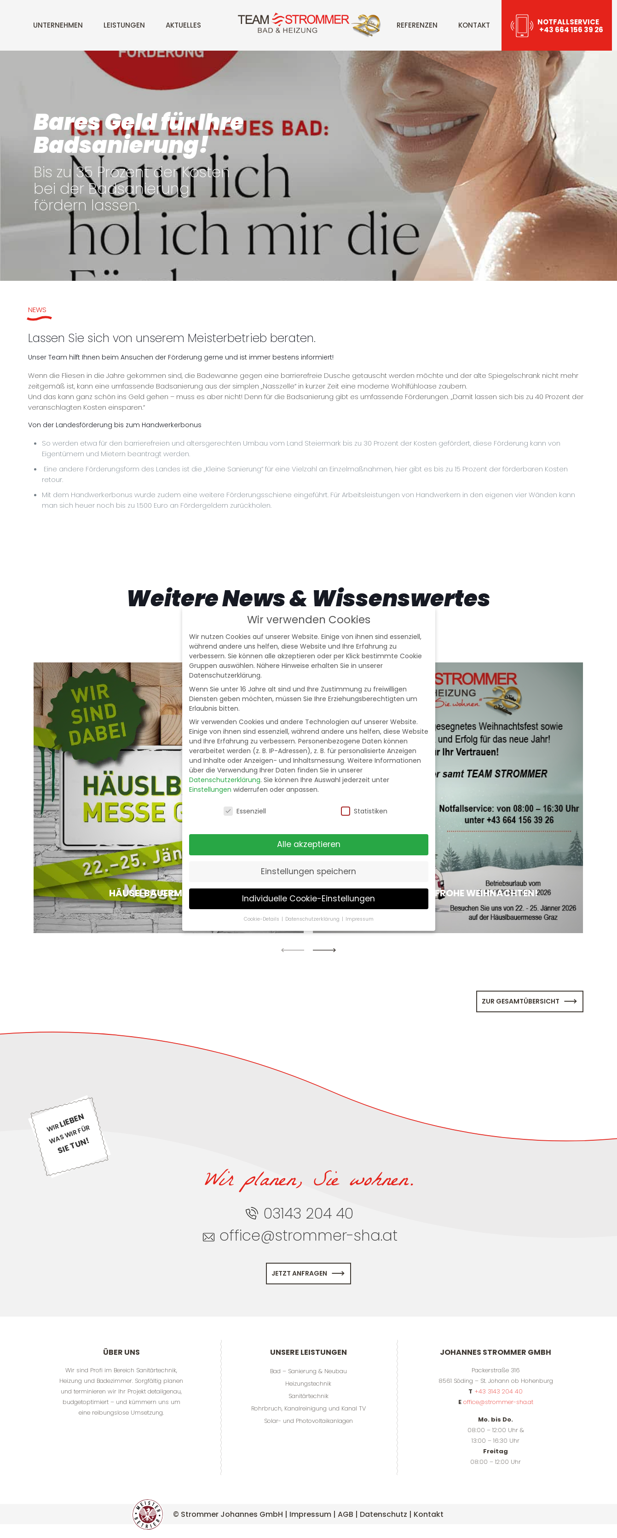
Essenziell (245, 811)
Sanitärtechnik (308, 1396)
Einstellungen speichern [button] (308, 871)
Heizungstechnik (308, 1383)
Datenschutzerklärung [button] (313, 919)
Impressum (310, 1514)
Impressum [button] (360, 919)
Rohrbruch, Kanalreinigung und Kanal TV (308, 1408)
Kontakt (429, 1514)
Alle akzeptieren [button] (308, 844)
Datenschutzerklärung (224, 779)
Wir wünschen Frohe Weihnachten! (448, 893)
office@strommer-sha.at (498, 1402)
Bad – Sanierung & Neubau (308, 1371)
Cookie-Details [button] (262, 919)
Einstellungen (210, 789)
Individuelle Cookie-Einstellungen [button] (308, 898)
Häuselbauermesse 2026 (168, 893)
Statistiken (364, 811)
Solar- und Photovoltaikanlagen (308, 1420)
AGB (345, 1514)
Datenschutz (383, 1514)
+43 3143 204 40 (498, 1391)
